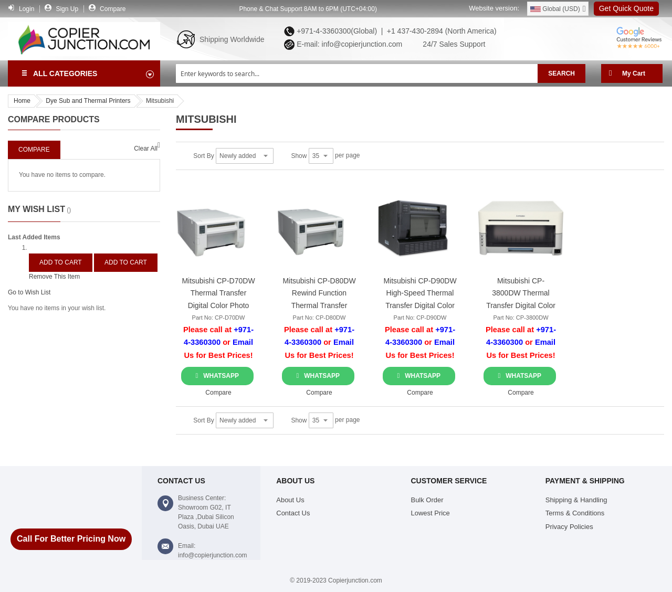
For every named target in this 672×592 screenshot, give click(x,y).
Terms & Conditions (575, 513)
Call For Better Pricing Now (71, 538)
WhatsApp (221, 375)
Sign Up (67, 9)
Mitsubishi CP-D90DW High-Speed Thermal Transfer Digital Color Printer (419, 295)
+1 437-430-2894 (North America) (441, 31)
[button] (218, 392)
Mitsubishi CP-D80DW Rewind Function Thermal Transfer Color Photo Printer (318, 295)
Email (243, 342)
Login (26, 9)
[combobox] (357, 73)
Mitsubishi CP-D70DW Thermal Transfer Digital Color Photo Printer (218, 295)
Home (22, 100)
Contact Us (293, 513)
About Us (290, 500)
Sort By (203, 156)
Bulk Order (427, 500)
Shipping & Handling (576, 500)
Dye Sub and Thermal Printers (88, 100)
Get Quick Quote (626, 8)
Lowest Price (430, 513)
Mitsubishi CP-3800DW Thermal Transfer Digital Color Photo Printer (520, 295)
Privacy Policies (569, 527)
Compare (112, 9)
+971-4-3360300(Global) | (337, 31)
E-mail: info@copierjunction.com (347, 44)
